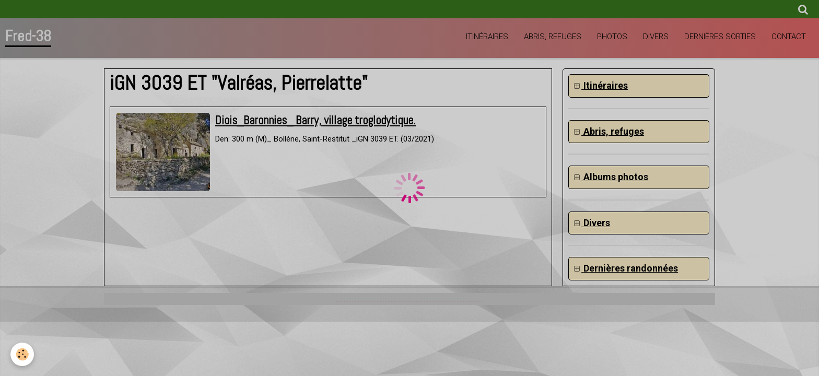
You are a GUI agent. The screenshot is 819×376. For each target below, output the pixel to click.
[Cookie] (22, 354)
